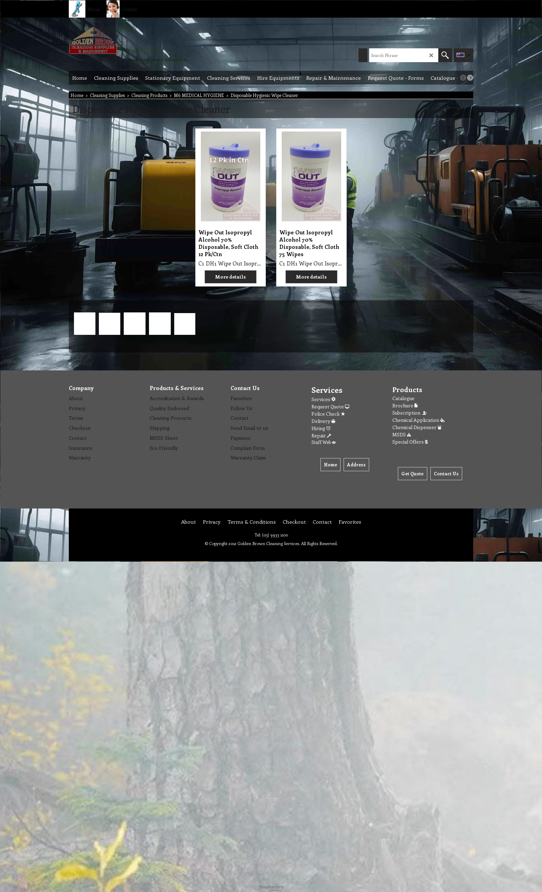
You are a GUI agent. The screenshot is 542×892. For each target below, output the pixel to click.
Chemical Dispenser (416, 427)
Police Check (328, 413)
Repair (321, 435)
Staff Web (323, 442)
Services (323, 399)
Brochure (405, 405)
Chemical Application (418, 420)
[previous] (463, 78)
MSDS (401, 434)
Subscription (410, 412)
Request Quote (330, 406)
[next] (470, 78)
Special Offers (410, 441)
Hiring (320, 428)
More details (230, 276)
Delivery (323, 421)
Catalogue (403, 398)
